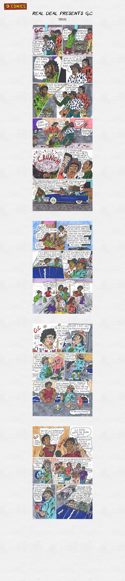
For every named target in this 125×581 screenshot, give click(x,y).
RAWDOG (62, 19)
